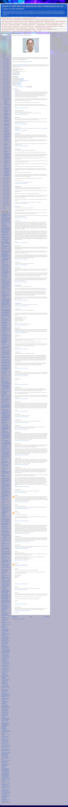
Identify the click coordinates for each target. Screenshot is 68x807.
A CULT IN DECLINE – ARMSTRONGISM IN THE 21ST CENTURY (6, 246)
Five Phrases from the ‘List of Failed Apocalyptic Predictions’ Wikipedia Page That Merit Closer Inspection (6, 429)
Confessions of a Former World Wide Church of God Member (6, 357)
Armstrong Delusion (5, 275)
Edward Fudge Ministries (5, 398)
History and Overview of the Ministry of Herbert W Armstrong (5, 487)
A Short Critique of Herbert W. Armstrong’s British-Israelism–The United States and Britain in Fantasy (6, 260)
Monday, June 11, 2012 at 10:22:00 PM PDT (21, 398)
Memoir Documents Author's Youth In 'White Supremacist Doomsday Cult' (5, 549)
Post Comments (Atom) (20, 618)
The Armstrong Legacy (5, 657)
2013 (4, 55)
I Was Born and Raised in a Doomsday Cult (6, 510)
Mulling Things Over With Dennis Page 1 (20, 22)
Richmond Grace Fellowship (4, 611)
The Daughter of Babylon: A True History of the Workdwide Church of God (49, 24)
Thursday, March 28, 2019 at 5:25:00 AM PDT (22, 548)
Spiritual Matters (4, 645)
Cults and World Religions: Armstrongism (6, 372)
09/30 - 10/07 (6, 75)
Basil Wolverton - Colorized (6, 306)
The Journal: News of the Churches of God (5, 670)
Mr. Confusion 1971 (16, 26)
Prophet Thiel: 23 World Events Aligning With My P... (6, 140)
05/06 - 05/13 (6, 181)
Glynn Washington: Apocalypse (6, 128)
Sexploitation (4, 632)
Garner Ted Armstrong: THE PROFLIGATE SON (5, 454)
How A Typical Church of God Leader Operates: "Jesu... (6, 172)
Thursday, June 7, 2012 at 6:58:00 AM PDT (21, 130)
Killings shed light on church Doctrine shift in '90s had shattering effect (5, 531)
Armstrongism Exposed (5, 285)
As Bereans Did (4, 297)
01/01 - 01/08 (6, 205)
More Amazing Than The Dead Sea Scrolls (6, 163)
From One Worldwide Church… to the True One (6, 441)
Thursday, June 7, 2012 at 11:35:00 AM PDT (21, 145)
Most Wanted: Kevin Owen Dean (26, 61)
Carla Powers (4, 332)
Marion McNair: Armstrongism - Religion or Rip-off (6, 543)
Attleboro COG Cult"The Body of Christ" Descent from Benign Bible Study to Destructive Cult (6, 303)
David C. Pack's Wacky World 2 (7, 22)
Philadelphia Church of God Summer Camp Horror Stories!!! (6, 578)
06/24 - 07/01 (6, 94)
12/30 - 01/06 (6, 58)
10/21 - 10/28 (6, 71)
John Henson (16, 77)
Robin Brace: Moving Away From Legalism (6, 618)
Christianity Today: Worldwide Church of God (6, 340)
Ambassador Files (4, 266)
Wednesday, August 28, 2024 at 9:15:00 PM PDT (22, 610)
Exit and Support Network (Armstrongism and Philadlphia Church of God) (6, 413)
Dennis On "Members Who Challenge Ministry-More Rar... (6, 125)
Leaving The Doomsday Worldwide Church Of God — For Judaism (6, 535)
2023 (4, 42)
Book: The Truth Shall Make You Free (27, 26)
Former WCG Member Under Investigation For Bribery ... (6, 114)
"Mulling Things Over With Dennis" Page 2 (36, 22)
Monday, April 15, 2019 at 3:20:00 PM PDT (21, 565)
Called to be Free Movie (5, 329)
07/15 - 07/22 (6, 90)
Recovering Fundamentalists (4, 588)
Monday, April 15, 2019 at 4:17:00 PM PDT (21, 589)
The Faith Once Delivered (6, 666)
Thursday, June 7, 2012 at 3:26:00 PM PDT (21, 203)
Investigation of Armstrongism (4, 515)
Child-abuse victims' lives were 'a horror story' (5, 337)
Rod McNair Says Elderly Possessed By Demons (43, 27)
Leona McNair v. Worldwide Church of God (6, 538)
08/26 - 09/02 (6, 82)
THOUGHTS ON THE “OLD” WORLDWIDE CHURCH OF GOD (5, 710)
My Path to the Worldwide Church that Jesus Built (6, 564)
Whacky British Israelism (5, 741)
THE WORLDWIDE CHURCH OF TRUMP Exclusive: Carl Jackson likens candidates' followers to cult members (6, 707)
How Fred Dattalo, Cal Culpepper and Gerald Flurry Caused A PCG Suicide (14, 27)
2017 (4, 50)
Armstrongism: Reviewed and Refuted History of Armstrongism (5, 295)
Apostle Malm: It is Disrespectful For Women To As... (6, 169)
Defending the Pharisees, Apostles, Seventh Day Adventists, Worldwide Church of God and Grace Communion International (6, 386)
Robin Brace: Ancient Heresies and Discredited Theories (5, 615)
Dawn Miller (22, 78)
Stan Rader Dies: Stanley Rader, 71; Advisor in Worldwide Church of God (6, 647)
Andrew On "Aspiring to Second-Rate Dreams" (6, 108)
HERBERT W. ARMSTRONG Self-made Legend (6, 476)
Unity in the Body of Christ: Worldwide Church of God (6, 731)
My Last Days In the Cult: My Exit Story (5, 558)
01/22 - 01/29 (6, 201)
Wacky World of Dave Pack (60, 21)
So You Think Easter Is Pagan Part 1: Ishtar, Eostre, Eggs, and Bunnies (6, 637)
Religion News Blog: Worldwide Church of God (6, 607)
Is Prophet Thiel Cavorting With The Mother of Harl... (6, 175)
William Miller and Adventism (4, 767)
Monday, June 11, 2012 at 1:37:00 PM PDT (21, 375)
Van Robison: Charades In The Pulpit (6, 145)
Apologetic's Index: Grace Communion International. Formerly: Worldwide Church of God (6, 272)
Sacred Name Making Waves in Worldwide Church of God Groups (5, 630)
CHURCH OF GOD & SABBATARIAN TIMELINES (5, 342)
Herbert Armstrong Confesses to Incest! (8, 29)
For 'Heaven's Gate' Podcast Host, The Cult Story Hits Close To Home (6, 432)
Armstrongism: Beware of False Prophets (5, 293)
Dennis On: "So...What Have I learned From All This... (6, 148)
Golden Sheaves (4, 457)
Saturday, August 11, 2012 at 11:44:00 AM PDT (22, 440)
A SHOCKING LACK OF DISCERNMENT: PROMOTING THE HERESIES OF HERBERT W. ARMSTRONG (6, 255)
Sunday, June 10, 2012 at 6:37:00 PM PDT (21, 300)
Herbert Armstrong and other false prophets (5, 465)
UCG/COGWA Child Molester (40, 26)
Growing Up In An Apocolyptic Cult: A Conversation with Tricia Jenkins (5, 462)
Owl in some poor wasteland (4, 573)
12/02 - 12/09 (6, 63)
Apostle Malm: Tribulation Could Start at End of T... (6, 118)
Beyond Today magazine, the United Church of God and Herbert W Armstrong (6, 310)
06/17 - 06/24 (6, 95)
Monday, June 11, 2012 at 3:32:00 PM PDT (21, 384)
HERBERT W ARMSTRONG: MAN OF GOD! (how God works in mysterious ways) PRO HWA (5, 472)
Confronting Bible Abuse (5, 359)
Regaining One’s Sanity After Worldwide (5, 604)
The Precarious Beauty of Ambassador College (5, 680)
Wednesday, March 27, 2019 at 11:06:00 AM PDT (22, 533)
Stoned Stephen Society (5, 649)
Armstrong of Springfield (5, 278)
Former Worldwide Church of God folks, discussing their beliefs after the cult (6, 436)
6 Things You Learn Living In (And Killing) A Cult (6, 237)
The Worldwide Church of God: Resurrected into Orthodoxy (5, 699)
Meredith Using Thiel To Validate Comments (6, 111)
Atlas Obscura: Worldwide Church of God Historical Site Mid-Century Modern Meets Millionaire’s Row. (6, 300)
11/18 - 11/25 (6, 66)
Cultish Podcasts (4, 370)
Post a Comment (16, 612)
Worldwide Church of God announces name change (6, 778)
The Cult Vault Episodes (5, 663)
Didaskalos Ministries (5, 389)
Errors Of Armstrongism (5, 403)
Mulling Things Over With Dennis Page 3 (51, 22)
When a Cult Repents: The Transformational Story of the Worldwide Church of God (6, 750)
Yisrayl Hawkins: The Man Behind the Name (6, 800)
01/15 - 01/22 (6, 202)
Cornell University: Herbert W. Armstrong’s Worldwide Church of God (6, 362)
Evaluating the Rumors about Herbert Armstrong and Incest (45, 19)
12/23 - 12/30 (6, 59)
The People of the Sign (5, 671)
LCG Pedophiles (31, 27)
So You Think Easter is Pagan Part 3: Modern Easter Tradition (5, 643)
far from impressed (41, 289)
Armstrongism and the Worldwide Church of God (6, 284)
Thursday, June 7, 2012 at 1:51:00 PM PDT (21, 183)
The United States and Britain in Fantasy (5, 226)
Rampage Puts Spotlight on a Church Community (6, 586)
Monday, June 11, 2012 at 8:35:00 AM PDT (21, 332)
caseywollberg (17, 303)
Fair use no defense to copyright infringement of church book (5, 420)
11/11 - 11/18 (6, 67)
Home (31, 616)
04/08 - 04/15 (6, 186)
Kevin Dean (18, 82)
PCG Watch (3, 574)
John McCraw (20, 81)
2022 (4, 43)
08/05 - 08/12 (6, 86)
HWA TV (3, 503)
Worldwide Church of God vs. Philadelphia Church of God (47, 29)
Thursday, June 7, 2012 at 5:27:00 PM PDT (21, 217)
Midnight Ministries (4, 556)
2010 (4, 208)
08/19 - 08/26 (6, 83)
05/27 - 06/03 (6, 177)
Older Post (47, 616)
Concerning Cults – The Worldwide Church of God (6, 352)
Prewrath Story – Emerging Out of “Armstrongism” (6, 581)
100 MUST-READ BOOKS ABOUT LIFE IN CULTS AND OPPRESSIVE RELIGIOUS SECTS (6, 231)
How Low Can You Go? (5, 498)
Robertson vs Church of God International (5, 613)
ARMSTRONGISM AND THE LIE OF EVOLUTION (6, 281)
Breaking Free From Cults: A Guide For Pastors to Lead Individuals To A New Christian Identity (6, 215)
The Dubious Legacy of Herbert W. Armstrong (5, 665)
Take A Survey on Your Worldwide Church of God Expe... (6, 121)
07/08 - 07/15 (6, 91)
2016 (4, 51)
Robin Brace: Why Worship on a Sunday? (6, 622)
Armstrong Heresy (4, 277)
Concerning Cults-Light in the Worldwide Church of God (5, 354)
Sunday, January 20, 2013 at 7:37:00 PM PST (22, 464)
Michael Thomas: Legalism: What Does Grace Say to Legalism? (6, 554)
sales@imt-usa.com (15, 74)
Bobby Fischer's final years (6, 320)
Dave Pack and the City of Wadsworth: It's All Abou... (6, 154)
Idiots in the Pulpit (4, 24)
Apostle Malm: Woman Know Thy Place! (6, 166)
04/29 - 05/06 (6, 182)
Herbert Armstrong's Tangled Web (14, 24)
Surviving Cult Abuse (5, 654)
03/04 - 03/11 (6, 193)
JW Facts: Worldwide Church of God (5, 527)
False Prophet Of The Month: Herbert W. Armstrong (5, 423)
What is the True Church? (6, 744)
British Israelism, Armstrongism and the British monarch (5, 322)
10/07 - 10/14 (6, 74)
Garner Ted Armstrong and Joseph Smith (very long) (6, 452)
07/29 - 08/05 (6, 87)
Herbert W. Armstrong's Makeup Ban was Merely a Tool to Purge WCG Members (6, 481)
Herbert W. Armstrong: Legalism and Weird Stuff (5, 478)
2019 (4, 47)
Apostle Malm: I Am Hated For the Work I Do (6, 151)
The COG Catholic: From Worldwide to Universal (5, 662)
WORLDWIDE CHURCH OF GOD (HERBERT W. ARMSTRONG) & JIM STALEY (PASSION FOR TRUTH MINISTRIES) (5, 770)
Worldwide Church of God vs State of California (6, 790)
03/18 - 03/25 (6, 190)
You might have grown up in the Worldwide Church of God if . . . (6, 802)
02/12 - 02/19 (6, 197)
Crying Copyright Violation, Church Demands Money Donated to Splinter (6, 368)
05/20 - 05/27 (6, 178)
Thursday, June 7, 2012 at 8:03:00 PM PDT (21, 264)
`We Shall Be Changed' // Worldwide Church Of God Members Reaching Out (6, 228)
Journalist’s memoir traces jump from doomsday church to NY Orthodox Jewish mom (6, 524)
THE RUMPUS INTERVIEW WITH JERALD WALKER (4, 682)
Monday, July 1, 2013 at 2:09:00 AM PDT (21, 492)
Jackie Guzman (25, 80)
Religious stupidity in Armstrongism (5, 609)
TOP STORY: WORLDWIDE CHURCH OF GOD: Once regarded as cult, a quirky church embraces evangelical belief (5, 719)
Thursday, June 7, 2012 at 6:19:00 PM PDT (21, 242)
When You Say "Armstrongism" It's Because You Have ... (6, 104)
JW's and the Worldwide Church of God (5, 529)
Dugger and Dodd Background (4, 394)
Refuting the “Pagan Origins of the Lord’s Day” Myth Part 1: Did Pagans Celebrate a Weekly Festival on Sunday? (6, 592)
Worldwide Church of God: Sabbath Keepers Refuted (6, 792)
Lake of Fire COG (4, 533)
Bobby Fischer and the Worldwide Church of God (6, 313)
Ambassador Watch (5, 270)
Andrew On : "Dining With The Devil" (6, 160)
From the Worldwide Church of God (5, 446)
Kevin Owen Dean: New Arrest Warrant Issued (6, 130)
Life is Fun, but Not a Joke (6, 539)
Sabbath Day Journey (5, 628)
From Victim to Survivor (5, 448)
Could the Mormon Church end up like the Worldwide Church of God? (6, 365)
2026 (4, 38)
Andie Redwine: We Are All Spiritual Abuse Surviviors (6, 133)
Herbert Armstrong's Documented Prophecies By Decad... (26, 29)
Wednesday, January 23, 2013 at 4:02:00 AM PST (22, 486)
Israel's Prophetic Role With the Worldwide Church (6, 519)
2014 (4, 54)
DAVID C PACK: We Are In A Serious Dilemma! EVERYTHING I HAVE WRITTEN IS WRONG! (17, 19)
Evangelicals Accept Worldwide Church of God (6, 411)
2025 (4, 39)
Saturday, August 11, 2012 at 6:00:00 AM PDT (22, 422)
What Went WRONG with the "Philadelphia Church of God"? (6, 747)
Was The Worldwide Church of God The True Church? (5, 737)
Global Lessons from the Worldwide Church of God (6, 218)
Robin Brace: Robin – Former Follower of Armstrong (5, 620)
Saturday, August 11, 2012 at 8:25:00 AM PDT (22, 429)
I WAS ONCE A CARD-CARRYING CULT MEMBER (5, 512)
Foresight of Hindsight (5, 434)
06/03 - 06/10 (6, 98)
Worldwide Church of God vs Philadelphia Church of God (6, 787)
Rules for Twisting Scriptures (4, 627)
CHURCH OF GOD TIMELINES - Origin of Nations (5, 348)
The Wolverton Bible (5, 684)
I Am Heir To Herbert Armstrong (5, 505)
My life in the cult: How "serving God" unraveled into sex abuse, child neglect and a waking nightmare (5, 561)
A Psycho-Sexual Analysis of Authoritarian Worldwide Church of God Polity (6, 251)
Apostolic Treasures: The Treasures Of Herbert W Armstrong (12, 21)
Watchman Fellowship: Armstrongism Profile (5, 740)
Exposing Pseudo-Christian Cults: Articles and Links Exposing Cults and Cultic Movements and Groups (6, 416)
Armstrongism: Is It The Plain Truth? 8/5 (28, 24)
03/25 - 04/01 (6, 189)
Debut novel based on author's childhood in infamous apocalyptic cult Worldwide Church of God (6, 382)
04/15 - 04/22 (6, 185)
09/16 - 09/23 (6, 78)
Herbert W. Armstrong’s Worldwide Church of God (6, 484)
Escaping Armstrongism (5, 409)
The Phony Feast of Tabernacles (5, 673)
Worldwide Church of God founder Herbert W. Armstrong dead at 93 (6, 784)
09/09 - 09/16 (6, 79)
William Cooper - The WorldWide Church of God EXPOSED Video (6, 764)
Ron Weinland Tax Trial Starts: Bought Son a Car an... (6, 157)
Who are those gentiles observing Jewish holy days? (5, 759)
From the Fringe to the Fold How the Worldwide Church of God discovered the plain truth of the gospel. (6, 443)
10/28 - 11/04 (6, 70)
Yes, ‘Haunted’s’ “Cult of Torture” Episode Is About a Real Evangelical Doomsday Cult (6, 796)
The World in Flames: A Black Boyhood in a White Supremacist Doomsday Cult (6, 687)
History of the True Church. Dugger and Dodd (6, 489)
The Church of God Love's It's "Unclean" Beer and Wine (6, 101)
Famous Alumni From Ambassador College (5, 425)
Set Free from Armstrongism (4, 224)
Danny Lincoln (19, 83)
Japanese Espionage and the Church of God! (5, 521)
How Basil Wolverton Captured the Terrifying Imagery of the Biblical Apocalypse (5, 495)
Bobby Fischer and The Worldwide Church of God (6, 315)
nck (15, 511)
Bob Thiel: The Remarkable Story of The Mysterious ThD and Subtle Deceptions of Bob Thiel (39, 21)
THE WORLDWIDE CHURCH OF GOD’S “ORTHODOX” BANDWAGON (5, 702)
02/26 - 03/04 (6, 194)
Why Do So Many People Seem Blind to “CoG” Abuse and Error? (5, 761)
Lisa (15, 495)
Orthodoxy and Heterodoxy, (6, 222)
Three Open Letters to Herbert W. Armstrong (5, 713)
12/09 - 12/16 (6, 62)
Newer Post (14, 616)
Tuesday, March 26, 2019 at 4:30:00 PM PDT (21, 508)
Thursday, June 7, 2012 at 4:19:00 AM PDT (21, 107)
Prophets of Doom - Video (6, 582)
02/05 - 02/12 (6, 198)
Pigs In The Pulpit (6, 142)
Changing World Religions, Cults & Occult (6, 335)
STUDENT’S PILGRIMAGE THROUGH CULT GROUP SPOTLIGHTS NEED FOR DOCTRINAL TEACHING (6, 651)
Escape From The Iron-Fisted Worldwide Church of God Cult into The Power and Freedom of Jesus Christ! (6, 406)
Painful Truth (17, 206)
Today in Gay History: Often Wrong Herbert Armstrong (5, 715)
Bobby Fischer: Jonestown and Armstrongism (6, 319)
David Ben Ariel (4, 373)
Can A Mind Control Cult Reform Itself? (5, 331)
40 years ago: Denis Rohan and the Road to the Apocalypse (6, 235)
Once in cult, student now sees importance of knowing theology (5, 570)
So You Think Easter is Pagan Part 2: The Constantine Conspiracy (5, 640)
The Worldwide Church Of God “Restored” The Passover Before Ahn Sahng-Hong (6, 690)
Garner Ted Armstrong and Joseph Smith (6, 450)
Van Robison (62, 22)
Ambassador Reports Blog (6, 267)
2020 (4, 46)
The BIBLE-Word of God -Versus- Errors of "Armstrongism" (6, 659)
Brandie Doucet (21, 79)
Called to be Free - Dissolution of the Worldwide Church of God (6, 327)
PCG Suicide (61, 26)
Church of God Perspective (6, 346)
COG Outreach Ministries (5, 350)
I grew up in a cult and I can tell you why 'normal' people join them (5, 507)
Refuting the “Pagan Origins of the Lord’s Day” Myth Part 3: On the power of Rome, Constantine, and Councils (6, 601)
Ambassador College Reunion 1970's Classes (5, 265)
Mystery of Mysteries (5, 566)
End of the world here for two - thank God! (5, 400)
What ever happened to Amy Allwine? (5, 743)
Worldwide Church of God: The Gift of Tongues (6, 794)
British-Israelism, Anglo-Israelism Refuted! (5, 325)
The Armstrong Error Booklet (6, 26)
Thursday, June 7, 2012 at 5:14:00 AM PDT (21, 114)
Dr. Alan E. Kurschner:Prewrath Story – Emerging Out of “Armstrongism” (6, 391)
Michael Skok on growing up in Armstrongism (5, 552)
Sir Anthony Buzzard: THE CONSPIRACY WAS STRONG (6, 634)
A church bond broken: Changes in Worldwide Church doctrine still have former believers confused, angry (6, 243)
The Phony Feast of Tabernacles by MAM (5, 675)
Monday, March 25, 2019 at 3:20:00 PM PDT (21, 501)
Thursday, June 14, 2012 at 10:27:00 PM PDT (22, 416)
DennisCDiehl (17, 90)
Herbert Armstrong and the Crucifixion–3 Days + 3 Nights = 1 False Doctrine (6, 220)
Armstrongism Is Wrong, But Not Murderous (5, 287)
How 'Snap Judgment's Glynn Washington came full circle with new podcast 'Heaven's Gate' (6, 492)
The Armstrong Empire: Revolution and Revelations (6, 656)
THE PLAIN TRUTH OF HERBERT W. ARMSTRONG (5, 677)
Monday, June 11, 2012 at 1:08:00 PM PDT (21, 368)
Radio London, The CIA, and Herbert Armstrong (5, 584)
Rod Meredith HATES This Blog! (51, 26)
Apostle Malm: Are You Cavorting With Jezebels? (6, 136)
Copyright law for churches (6, 360)
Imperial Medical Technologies (21, 64)
